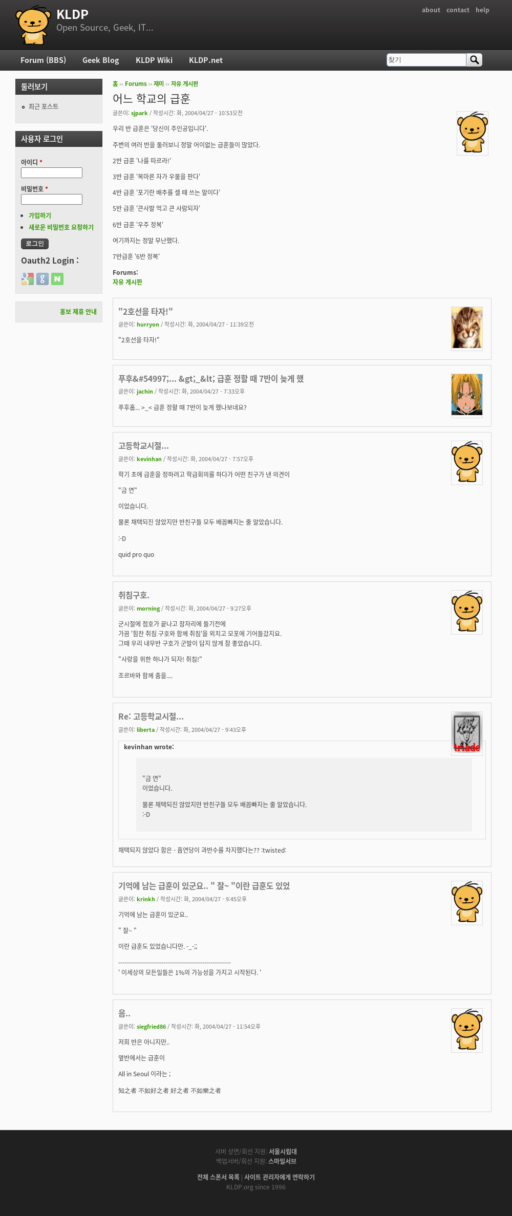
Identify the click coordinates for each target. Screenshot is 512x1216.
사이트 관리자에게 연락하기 (279, 1177)
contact (458, 9)
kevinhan (149, 458)
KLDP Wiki (154, 60)
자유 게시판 (184, 83)
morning (148, 608)
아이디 (31, 162)
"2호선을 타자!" (145, 311)
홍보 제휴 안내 (78, 311)
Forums (136, 83)
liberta (146, 729)
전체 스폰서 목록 (218, 1177)
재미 (159, 83)
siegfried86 (151, 1026)
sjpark (139, 112)
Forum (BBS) (43, 60)
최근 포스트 (43, 106)
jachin (145, 391)
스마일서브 (282, 1161)
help (482, 9)
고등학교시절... (143, 445)
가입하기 (40, 215)
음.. (124, 1013)
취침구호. (134, 595)
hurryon (148, 324)
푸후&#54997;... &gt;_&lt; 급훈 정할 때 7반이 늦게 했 (211, 378)
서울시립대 (283, 1151)
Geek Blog (100, 60)
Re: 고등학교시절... (151, 716)
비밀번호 (34, 188)
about (431, 9)
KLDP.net (206, 60)
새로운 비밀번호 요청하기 (61, 227)
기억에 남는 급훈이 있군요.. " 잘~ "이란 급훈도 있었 (204, 886)
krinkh (146, 899)
